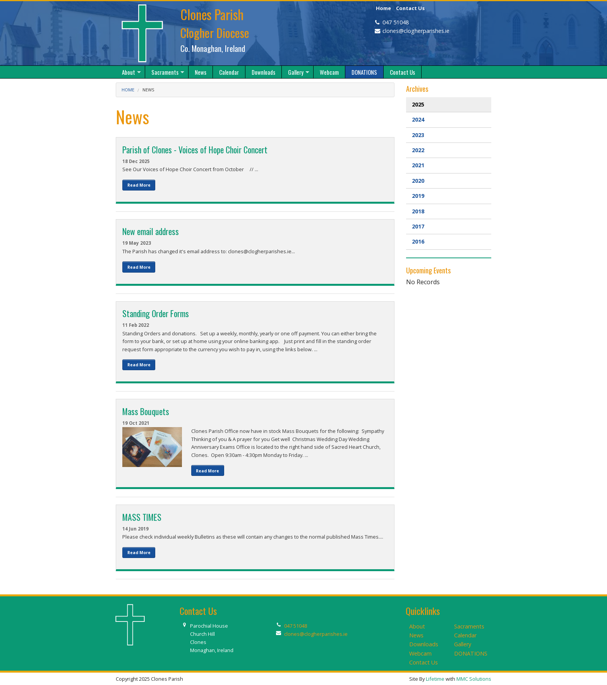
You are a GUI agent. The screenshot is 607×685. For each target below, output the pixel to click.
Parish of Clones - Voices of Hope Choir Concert (194, 149)
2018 (418, 211)
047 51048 (395, 22)
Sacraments (469, 626)
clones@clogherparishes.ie (415, 30)
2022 (418, 150)
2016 (418, 241)
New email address (150, 231)
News (148, 90)
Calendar (465, 635)
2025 (418, 104)
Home (383, 8)
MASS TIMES (141, 517)
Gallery (462, 644)
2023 (418, 135)
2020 (418, 180)
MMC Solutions (473, 678)
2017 (418, 226)
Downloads (423, 644)
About (417, 626)
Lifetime (435, 678)
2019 (418, 195)
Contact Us (410, 8)
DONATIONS (470, 653)
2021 (418, 165)
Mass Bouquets (145, 411)
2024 (418, 119)
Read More (139, 185)
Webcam (420, 653)
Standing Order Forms (155, 313)
